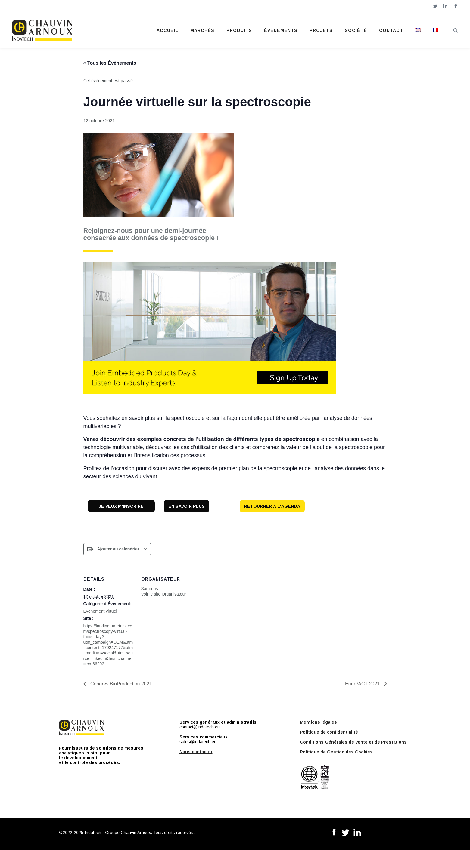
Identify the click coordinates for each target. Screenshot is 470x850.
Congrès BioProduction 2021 (120, 683)
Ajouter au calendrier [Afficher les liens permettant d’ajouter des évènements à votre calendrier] (118, 549)
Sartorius (149, 588)
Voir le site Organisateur (163, 594)
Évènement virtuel (100, 611)
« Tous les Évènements (109, 63)
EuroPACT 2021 (363, 683)
